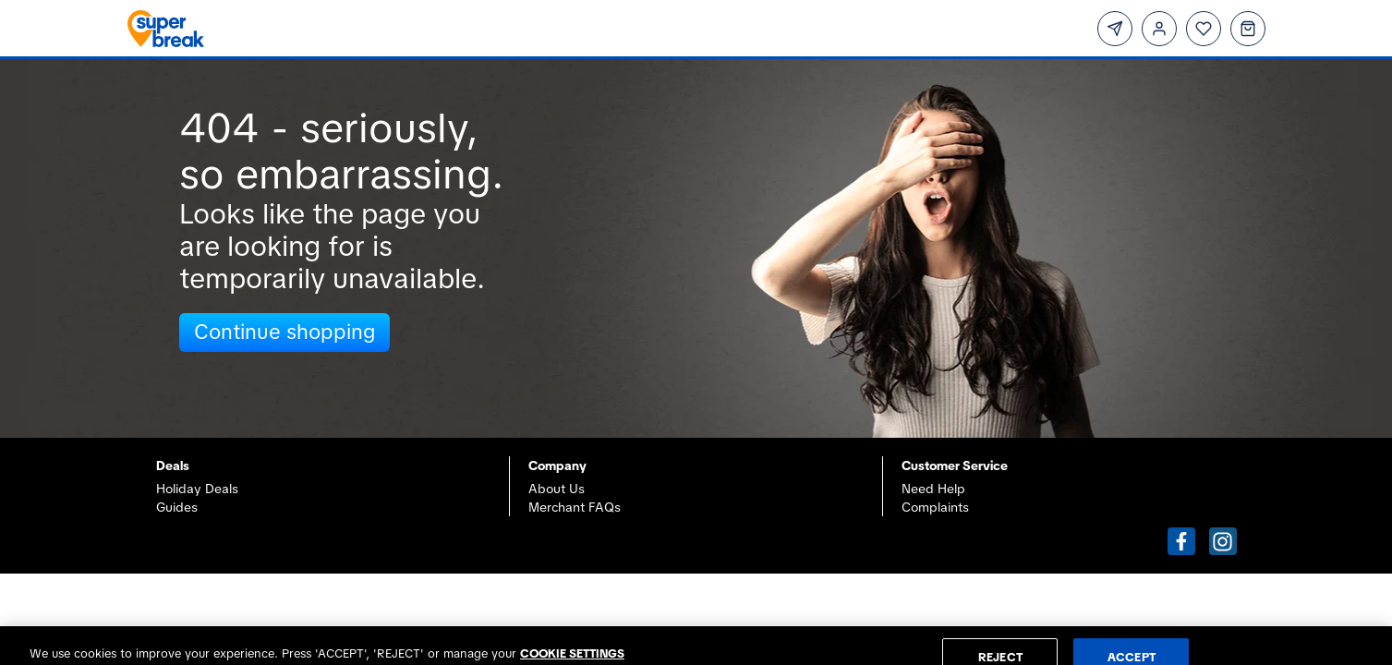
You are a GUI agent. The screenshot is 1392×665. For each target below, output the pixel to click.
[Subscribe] (1114, 28)
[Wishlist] (1203, 28)
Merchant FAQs (574, 507)
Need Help (933, 488)
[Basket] (1247, 28)
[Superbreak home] (400, 28)
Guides (177, 507)
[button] (1181, 541)
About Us (556, 488)
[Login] (1159, 28)
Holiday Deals (197, 488)
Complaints (935, 507)
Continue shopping (284, 332)
